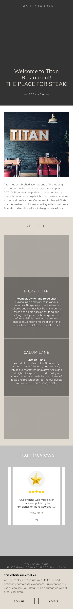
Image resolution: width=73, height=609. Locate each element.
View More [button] (36, 512)
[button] (7, 6)
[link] (37, 6)
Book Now (36, 94)
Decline (19, 601)
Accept (54, 601)
